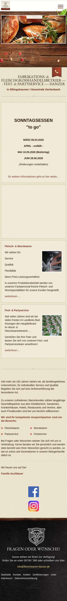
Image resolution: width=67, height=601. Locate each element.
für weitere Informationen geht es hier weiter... (33, 176)
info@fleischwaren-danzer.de (33, 566)
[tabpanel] (33, 29)
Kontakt (17, 574)
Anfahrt (27, 574)
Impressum (7, 578)
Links (53, 574)
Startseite (6, 574)
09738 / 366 (59, 74)
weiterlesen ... (12, 296)
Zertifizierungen (41, 574)
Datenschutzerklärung (26, 578)
